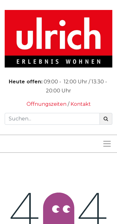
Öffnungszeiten (47, 104)
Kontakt (81, 104)
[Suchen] (106, 119)
